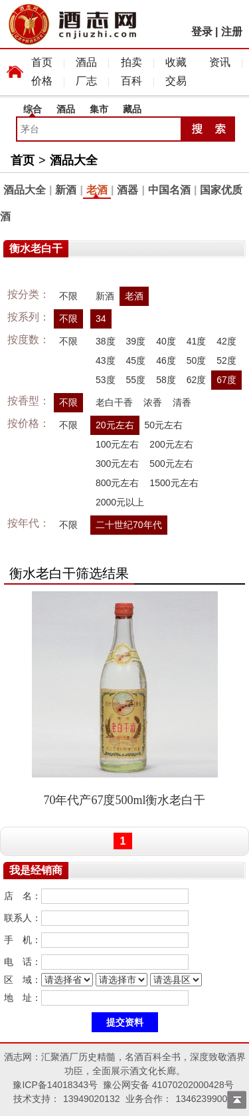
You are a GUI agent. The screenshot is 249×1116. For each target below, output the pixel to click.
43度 (106, 360)
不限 (68, 296)
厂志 (86, 80)
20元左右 (115, 425)
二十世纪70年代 (129, 524)
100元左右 (117, 444)
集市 (99, 109)
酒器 (127, 190)
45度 (136, 360)
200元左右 (171, 444)
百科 (131, 80)
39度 (136, 341)
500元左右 (171, 463)
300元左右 (117, 463)
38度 (106, 341)
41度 (197, 341)
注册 (231, 31)
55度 (136, 379)
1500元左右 (173, 483)
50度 (197, 360)
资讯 (219, 62)
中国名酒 (169, 190)
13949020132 (91, 1098)
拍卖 (131, 62)
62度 (197, 379)
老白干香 (114, 402)
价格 (41, 80)
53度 (106, 379)
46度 (166, 360)
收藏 (176, 62)
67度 (226, 379)
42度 (226, 341)
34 (101, 318)
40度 (166, 341)
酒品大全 (74, 160)
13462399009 (203, 1098)
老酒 (97, 190)
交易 (176, 80)
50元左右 (164, 425)
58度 (166, 379)
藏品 (132, 109)
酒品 (86, 62)
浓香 (152, 402)
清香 (182, 402)
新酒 (65, 190)
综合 (32, 109)
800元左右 (117, 483)
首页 (41, 62)
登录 (201, 31)
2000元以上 (120, 502)
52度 (226, 360)
